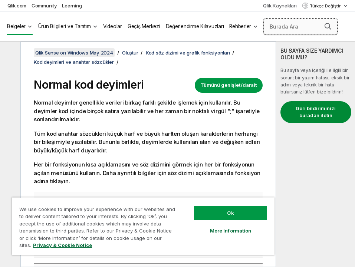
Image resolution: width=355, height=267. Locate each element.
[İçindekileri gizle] (9, 53)
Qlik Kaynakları (279, 6)
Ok (230, 213)
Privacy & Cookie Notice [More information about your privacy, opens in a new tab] (62, 245)
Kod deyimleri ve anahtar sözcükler (74, 62)
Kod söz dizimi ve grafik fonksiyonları (188, 53)
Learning (72, 6)
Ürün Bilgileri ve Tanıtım (64, 26)
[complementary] (315, 154)
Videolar (112, 26)
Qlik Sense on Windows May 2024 (74, 53)
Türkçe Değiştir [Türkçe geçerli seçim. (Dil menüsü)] (326, 6)
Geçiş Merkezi (144, 26)
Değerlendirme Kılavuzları (195, 26)
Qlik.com (16, 6)
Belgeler (16, 26)
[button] (327, 26)
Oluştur (130, 53)
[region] (143, 226)
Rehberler (240, 26)
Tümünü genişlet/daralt (228, 85)
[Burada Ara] (301, 26)
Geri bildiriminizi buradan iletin (316, 112)
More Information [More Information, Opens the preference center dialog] (231, 231)
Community (44, 6)
